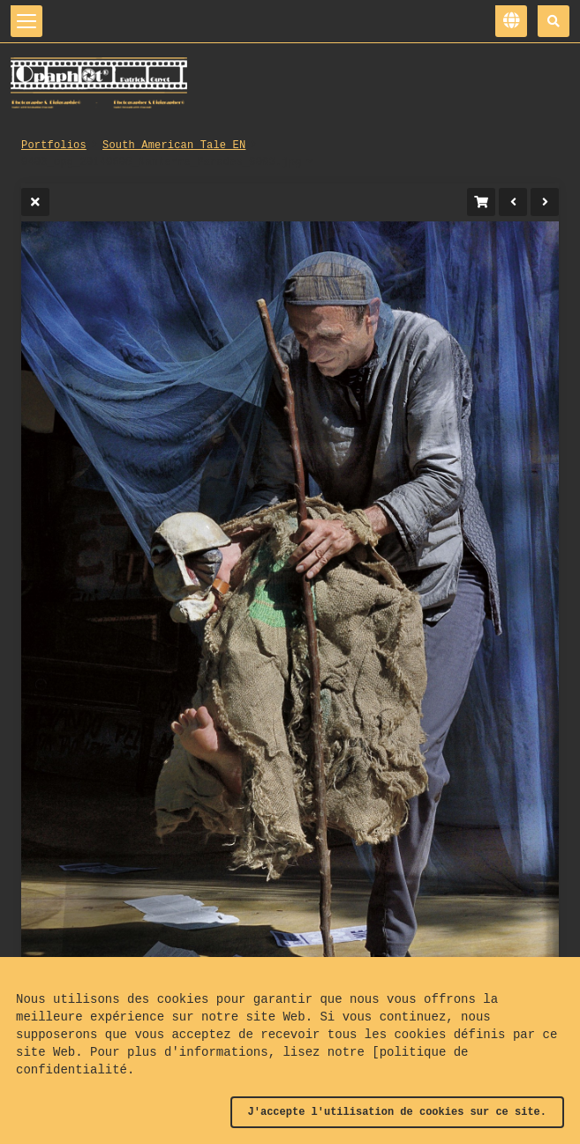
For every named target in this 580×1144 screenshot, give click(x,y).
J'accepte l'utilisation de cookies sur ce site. (397, 1112)
